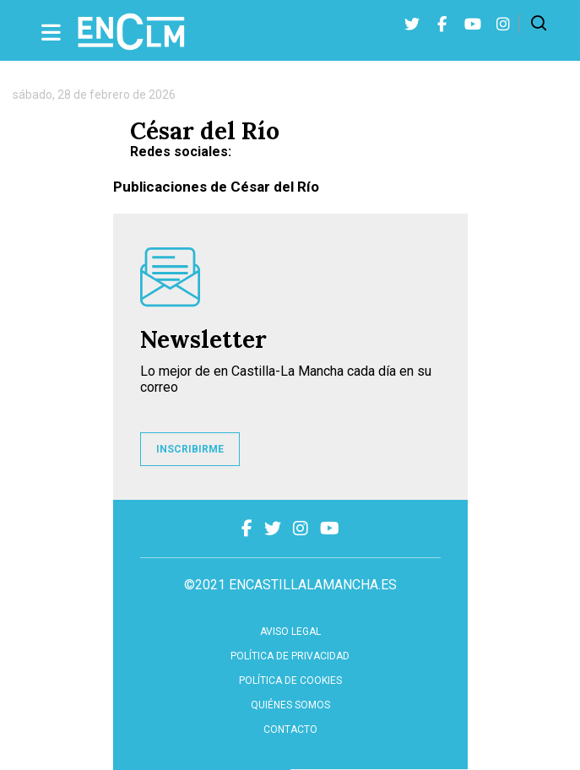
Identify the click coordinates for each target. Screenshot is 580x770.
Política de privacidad (290, 656)
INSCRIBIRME (190, 449)
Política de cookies (290, 680)
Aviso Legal (290, 631)
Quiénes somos (290, 705)
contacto (290, 729)
